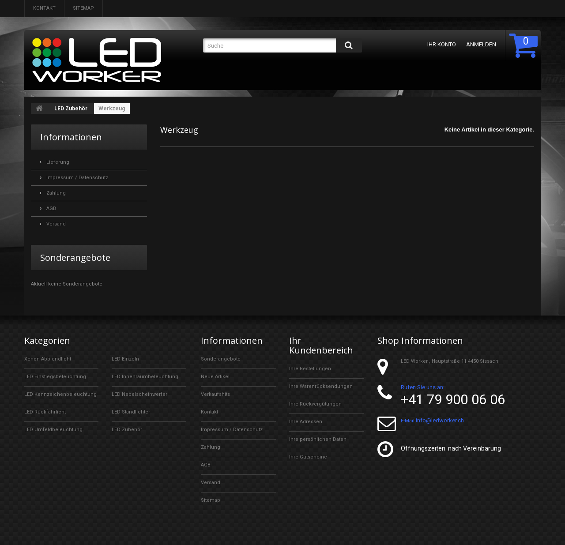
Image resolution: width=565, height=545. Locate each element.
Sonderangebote (75, 257)
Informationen (71, 137)
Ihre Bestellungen (310, 369)
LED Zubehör (70, 108)
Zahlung (55, 193)
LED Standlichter (131, 412)
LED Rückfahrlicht (45, 412)
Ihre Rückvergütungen (315, 404)
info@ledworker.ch (440, 420)
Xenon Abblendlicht (47, 359)
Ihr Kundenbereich (321, 345)
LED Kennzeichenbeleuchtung (60, 394)
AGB (50, 208)
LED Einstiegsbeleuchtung (55, 377)
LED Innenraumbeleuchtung (145, 377)
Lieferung (57, 162)
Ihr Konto (441, 44)
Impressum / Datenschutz (76, 177)
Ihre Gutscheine (308, 457)
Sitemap (83, 8)
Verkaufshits (215, 394)
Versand (55, 224)
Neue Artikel (215, 377)
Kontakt (44, 8)
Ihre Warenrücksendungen (321, 386)
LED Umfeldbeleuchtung (53, 429)
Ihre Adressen (305, 422)
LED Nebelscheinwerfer (139, 394)
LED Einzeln (125, 359)
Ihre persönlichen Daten (318, 439)
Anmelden (481, 44)
